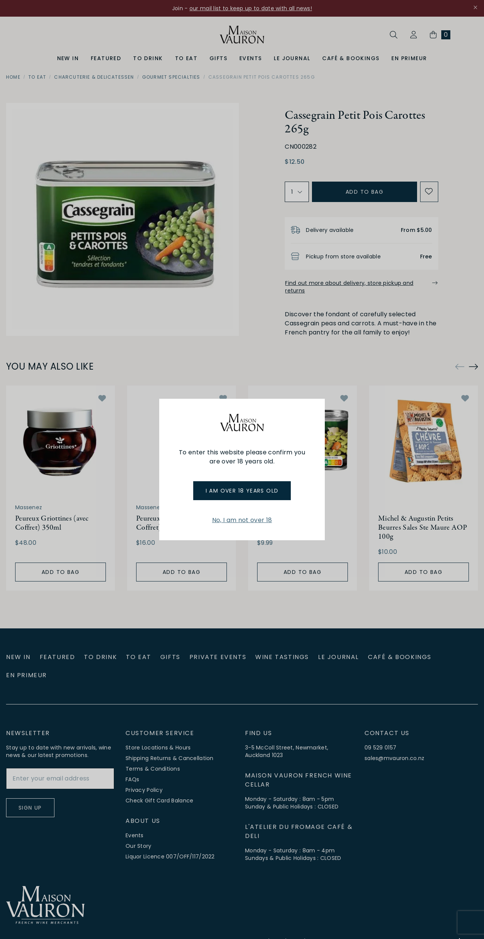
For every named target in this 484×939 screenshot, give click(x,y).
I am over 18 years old (242, 490)
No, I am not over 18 (242, 520)
